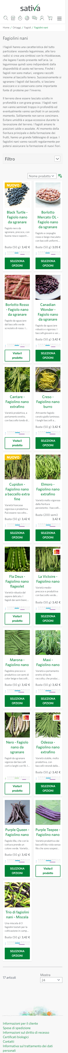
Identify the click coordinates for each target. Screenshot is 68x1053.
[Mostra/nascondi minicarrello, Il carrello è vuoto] (49, 18)
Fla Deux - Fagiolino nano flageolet (17, 594)
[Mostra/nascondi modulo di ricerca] (6, 18)
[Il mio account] (42, 18)
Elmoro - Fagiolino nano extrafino (48, 502)
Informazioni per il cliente (21, 1041)
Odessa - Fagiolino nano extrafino (48, 760)
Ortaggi (16, 27)
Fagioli (28, 27)
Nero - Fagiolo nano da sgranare (17, 760)
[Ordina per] (41, 189)
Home (6, 27)
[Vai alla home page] (32, 7)
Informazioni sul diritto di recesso (27, 1050)
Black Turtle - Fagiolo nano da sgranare (17, 230)
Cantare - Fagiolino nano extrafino (17, 415)
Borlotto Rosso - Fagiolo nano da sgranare (17, 322)
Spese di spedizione (18, 1046)
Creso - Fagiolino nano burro (48, 415)
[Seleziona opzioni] (17, 276)
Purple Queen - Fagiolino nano (17, 848)
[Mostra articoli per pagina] (51, 998)
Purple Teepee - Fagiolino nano (48, 848)
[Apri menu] (59, 18)
